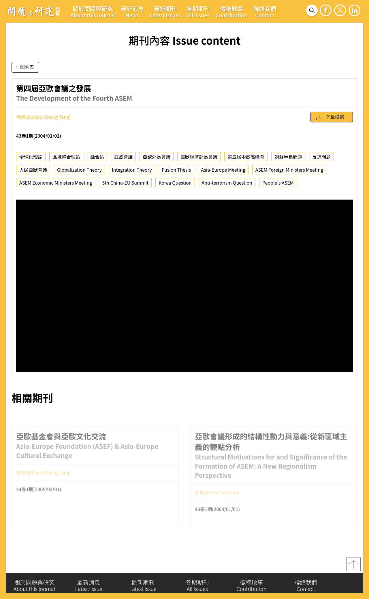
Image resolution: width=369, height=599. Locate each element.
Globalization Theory (79, 169)
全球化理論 (30, 156)
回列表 (23, 67)
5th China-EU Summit (125, 182)
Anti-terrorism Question (227, 182)
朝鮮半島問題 (288, 156)
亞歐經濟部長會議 (198, 156)
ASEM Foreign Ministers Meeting (289, 169)
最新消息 (132, 11)
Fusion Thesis (176, 169)
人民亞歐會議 (33, 169)
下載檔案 (330, 117)
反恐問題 (321, 156)
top (353, 567)
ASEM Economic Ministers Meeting (55, 182)
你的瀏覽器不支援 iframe (184, 286)
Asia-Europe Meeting (223, 169)
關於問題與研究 (93, 11)
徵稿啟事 (232, 11)
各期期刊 (198, 11)
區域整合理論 (66, 156)
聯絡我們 (264, 11)
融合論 (97, 156)
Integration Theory (132, 169)
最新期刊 (165, 11)
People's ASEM (278, 182)
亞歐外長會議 (156, 156)
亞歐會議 (123, 156)
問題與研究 (34, 11)
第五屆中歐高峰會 (245, 156)
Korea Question (175, 182)
